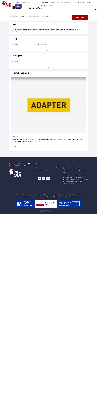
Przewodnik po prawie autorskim (82, 2)
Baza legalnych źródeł (48, 2)
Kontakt (51, 6)
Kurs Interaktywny (66, 2)
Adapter (15, 136)
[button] (84, 113)
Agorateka (44, 6)
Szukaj (19, 6)
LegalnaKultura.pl (54, 211)
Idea (58, 2)
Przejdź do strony (79, 17)
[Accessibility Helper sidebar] (95, 10)
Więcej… (65, 186)
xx (16, 146)
